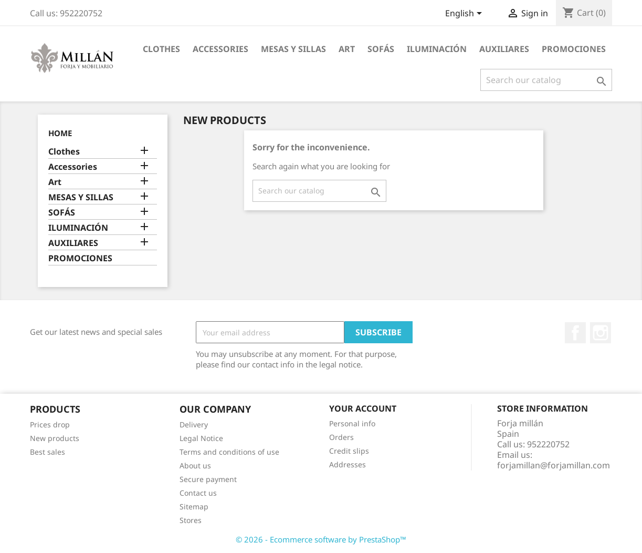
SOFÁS (380, 49)
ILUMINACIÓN (437, 49)
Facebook (575, 332)
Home (60, 133)
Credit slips (349, 451)
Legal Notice (201, 438)
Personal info (352, 423)
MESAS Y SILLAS (293, 49)
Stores (191, 520)
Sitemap (194, 506)
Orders (341, 437)
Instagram (600, 332)
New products (54, 438)
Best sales (47, 452)
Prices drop (50, 424)
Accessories (220, 49)
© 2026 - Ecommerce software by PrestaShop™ (321, 539)
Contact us (198, 493)
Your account (362, 408)
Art (347, 49)
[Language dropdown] (465, 14)
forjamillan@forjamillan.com (553, 465)
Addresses (347, 464)
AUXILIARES (504, 49)
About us (195, 465)
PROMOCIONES (574, 49)
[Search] (546, 80)
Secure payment (208, 479)
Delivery (194, 424)
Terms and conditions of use (229, 452)
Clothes (161, 49)
